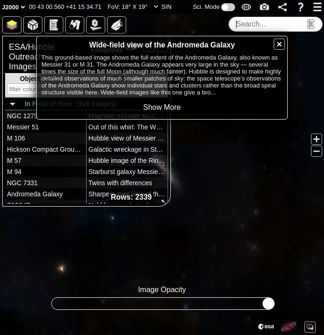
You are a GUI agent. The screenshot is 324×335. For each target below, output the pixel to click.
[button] (65, 7)
